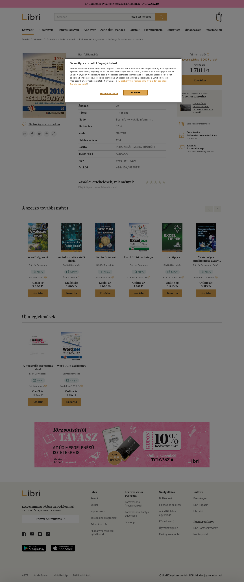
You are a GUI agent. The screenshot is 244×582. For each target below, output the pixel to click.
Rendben (135, 92)
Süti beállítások (109, 93)
